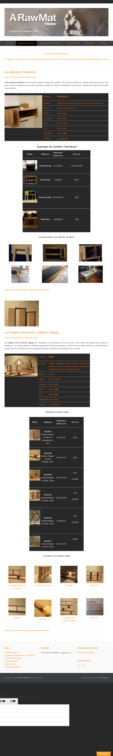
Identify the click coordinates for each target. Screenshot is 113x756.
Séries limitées (44, 290)
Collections (17, 290)
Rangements (33, 290)
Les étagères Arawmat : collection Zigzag (32, 332)
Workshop (89, 43)
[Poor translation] (13, 701)
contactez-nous (65, 652)
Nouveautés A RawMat (85, 652)
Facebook (79, 666)
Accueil (9, 43)
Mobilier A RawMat (26, 43)
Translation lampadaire (13, 667)
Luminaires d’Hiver (11, 652)
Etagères (25, 290)
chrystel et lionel (30, 77)
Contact (103, 43)
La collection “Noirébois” (20, 72)
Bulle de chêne (10, 664)
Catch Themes (103, 678)
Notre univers (73, 43)
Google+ (84, 666)
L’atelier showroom (11, 661)
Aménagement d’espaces (51, 43)
